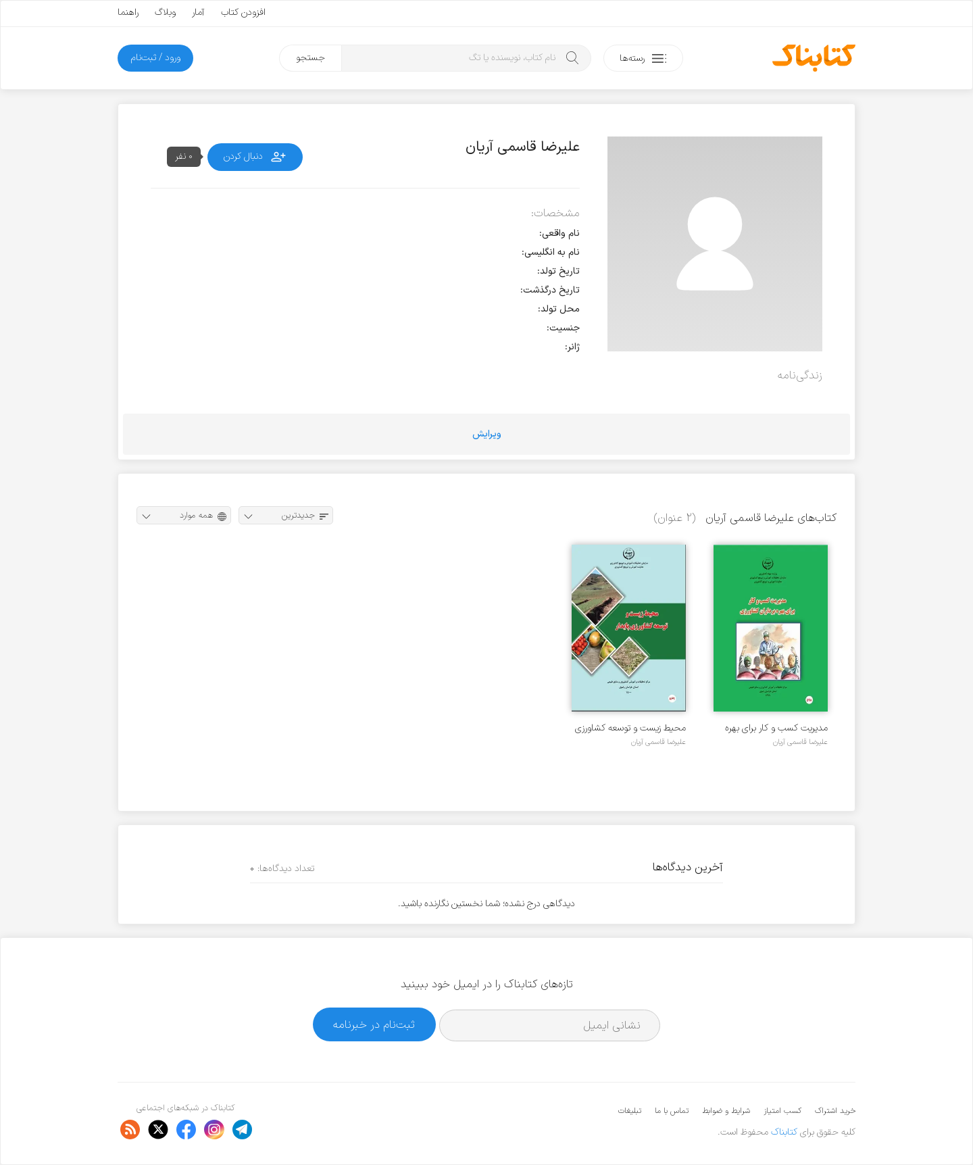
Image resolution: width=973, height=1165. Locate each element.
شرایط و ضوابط (726, 1111)
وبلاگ (165, 12)
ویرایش (486, 434)
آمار (198, 12)
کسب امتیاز (782, 1111)
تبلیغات (629, 1111)
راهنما (128, 12)
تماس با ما (672, 1111)
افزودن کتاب (243, 12)
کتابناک (784, 1132)
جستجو (310, 58)
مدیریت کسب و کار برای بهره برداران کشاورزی (776, 728)
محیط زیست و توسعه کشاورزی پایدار (630, 728)
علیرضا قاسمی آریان (800, 742)
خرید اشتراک (835, 1111)
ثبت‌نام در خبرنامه (374, 1024)
